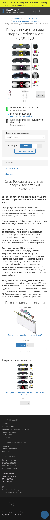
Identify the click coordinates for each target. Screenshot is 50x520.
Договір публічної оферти (11, 490)
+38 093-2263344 (9, 460)
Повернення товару (9, 432)
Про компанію (7, 435)
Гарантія (5, 424)
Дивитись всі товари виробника (21, 116)
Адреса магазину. (9, 466)
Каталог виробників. (10, 468)
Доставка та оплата (9, 427)
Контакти (5, 446)
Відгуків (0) (11, 168)
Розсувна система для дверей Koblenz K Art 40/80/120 (25, 393)
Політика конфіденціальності (12, 493)
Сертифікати (6, 437)
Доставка (9, 174)
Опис (9, 163)
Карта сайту (6, 451)
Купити (25, 146)
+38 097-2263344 (9, 463)
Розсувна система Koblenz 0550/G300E (25, 335)
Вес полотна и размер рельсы (17, 133)
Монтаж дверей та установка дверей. (16, 429)
